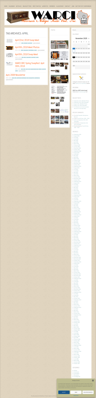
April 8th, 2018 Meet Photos (27, 47)
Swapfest (44, 69)
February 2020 (77, 208)
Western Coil (37, 78)
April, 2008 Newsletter (15, 74)
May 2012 (76, 310)
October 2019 (77, 213)
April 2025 (76, 142)
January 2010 (77, 328)
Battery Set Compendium (83, 6)
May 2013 (76, 303)
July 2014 (76, 293)
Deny (76, 392)
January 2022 (77, 192)
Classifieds (60, 6)
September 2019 (77, 215)
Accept (64, 392)
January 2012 (77, 313)
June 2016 (76, 266)
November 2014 (77, 289)
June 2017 (76, 249)
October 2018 (77, 230)
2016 (22, 69)
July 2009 (76, 331)
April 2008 (76, 337)
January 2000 (77, 350)
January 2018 (77, 240)
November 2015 (77, 275)
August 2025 (76, 136)
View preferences (88, 392)
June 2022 (76, 186)
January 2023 (77, 177)
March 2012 (76, 312)
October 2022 (77, 180)
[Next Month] (89, 38)
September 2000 (77, 345)
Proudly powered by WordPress (37, 396)
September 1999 (77, 351)
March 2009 (76, 334)
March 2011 (76, 319)
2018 (22, 57)
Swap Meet (30, 43)
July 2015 (76, 280)
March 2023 (76, 175)
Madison (25, 43)
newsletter (31, 78)
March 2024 (76, 158)
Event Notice (76, 373)
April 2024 (76, 157)
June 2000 (76, 347)
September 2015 (77, 278)
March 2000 (76, 348)
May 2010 (76, 325)
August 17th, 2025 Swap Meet (80, 105)
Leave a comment (36, 43)
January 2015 (77, 287)
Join (73, 6)
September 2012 (77, 307)
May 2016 (76, 268)
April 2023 (76, 174)
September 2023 (77, 166)
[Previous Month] (74, 38)
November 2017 (77, 242)
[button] (93, 380)
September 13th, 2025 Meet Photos (81, 101)
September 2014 (77, 292)
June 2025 (76, 139)
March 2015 (76, 286)
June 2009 (76, 333)
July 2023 (76, 169)
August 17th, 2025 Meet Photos (80, 104)
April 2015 (76, 284)
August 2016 (76, 263)
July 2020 (76, 204)
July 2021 (76, 198)
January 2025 (77, 146)
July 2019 (76, 218)
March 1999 (76, 354)
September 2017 (77, 245)
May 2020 (76, 205)
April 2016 (76, 269)
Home (5, 6)
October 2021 (77, 193)
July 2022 (76, 184)
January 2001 (77, 344)
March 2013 (76, 304)
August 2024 (76, 152)
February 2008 (77, 339)
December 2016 (77, 257)
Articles (18, 6)
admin (75, 120)
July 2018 (76, 234)
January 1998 (77, 362)
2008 (13, 78)
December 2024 (77, 148)
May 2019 (76, 221)
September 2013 (77, 300)
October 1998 (77, 357)
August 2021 (76, 196)
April (22, 43)
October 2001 (77, 340)
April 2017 (76, 252)
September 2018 (77, 231)
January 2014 (77, 298)
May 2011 (76, 318)
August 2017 (76, 246)
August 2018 (76, 233)
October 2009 (77, 330)
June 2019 (76, 219)
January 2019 (77, 227)
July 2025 (76, 137)
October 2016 (77, 260)
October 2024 (77, 149)
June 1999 (76, 353)
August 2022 (76, 183)
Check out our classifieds (80, 83)
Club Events (76, 372)
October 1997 (77, 363)
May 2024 (76, 155)
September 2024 (77, 151)
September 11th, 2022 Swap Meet (81, 123)
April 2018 (76, 237)
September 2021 (77, 195)
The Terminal (31, 50)
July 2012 (76, 309)
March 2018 (76, 239)
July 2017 (76, 248)
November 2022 (77, 178)
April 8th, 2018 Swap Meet (26, 54)
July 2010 (76, 324)
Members (52, 6)
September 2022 (77, 181)
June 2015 (76, 281)
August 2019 (76, 216)
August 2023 (76, 168)
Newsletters (27, 6)
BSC (28, 78)
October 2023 (77, 165)
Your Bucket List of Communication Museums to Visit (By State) (81, 107)
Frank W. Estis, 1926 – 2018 (83, 118)
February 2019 (77, 225)
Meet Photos (37, 6)
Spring (40, 69)
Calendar (12, 6)
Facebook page (82, 92)
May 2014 (76, 296)
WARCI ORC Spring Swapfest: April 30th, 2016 (29, 65)
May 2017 (76, 251)
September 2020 (77, 201)
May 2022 (76, 187)
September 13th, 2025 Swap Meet (81, 102)
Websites (45, 6)
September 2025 (77, 134)
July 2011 (76, 316)
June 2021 (76, 199)
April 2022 (76, 189)
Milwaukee (26, 50)
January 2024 (77, 161)
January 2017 (77, 255)
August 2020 (76, 202)
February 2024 (77, 160)
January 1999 (77, 356)
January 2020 (77, 210)
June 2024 (76, 154)
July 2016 (76, 265)
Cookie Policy (76, 395)
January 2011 (77, 321)
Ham (27, 69)
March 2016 (76, 271)
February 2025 (77, 145)
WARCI (35, 50)
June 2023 (76, 171)
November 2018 (77, 228)
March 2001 (76, 342)
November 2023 (77, 163)
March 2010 (76, 327)
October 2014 (77, 290)
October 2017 (77, 243)
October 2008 (77, 336)
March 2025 (76, 143)
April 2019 (76, 222)
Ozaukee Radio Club (34, 69)
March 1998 (76, 360)
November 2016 (77, 259)
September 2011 (77, 315)
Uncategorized (77, 376)
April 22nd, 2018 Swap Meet (27, 40)
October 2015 (77, 277)
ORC (29, 69)
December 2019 (77, 212)
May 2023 (76, 172)
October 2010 (77, 322)
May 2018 (76, 236)
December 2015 (77, 274)
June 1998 (76, 359)
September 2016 (77, 262)
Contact (67, 6)
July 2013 (76, 301)
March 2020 (76, 207)
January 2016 (77, 272)
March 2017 (76, 254)
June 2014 (76, 295)
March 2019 (76, 224)
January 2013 (77, 306)
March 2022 (76, 190)
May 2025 (76, 140)
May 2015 (76, 283)
